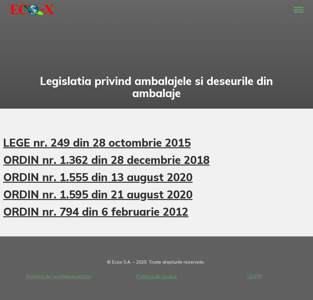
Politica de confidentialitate (58, 276)
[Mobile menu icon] (298, 9)
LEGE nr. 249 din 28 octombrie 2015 (97, 143)
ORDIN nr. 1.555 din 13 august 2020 (98, 177)
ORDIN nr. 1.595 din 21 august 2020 (98, 194)
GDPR (254, 276)
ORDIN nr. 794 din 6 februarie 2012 (95, 212)
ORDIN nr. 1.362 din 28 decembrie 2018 (106, 160)
